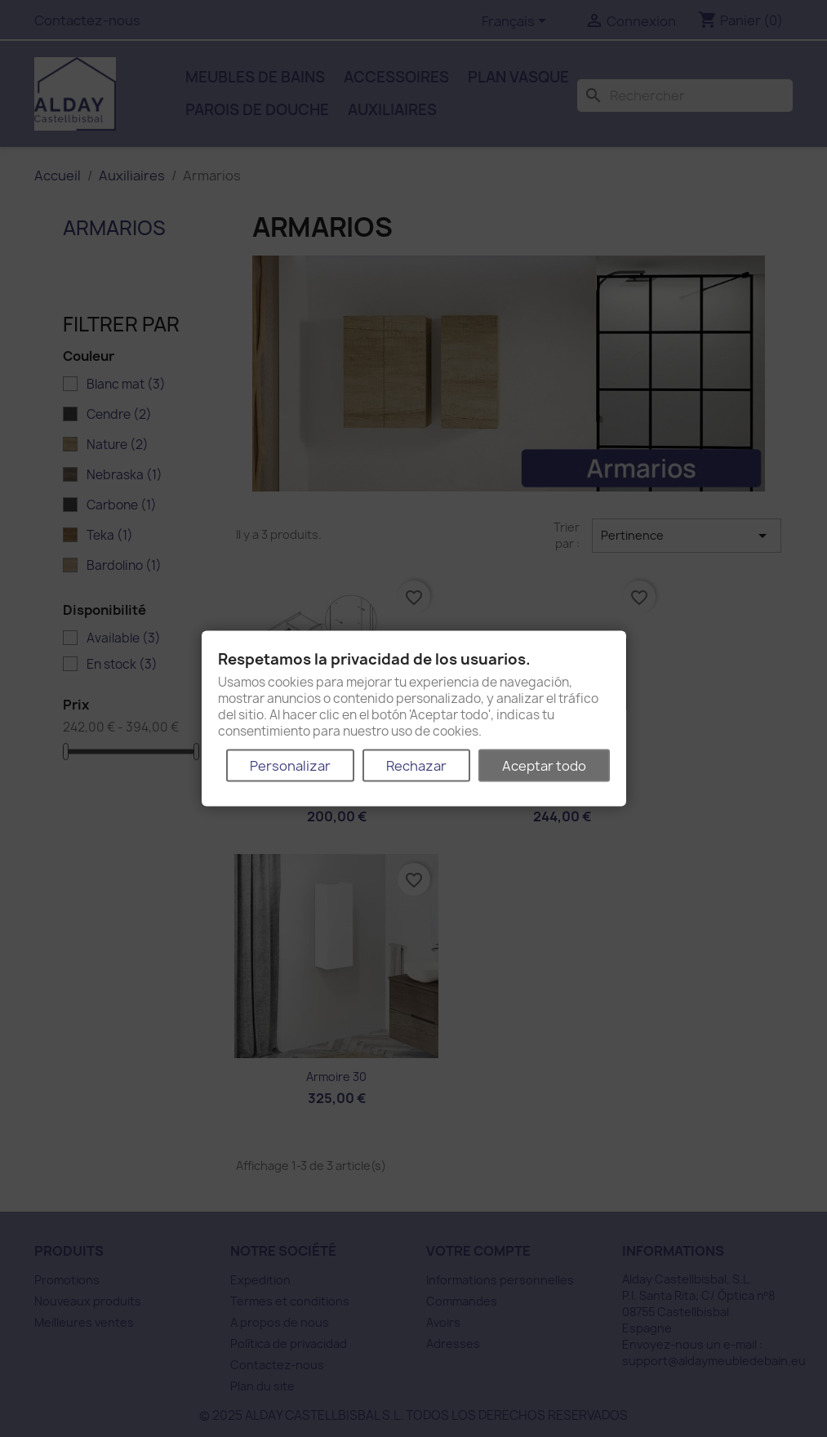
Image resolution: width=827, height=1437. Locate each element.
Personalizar (290, 765)
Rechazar (416, 765)
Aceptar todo (544, 765)
